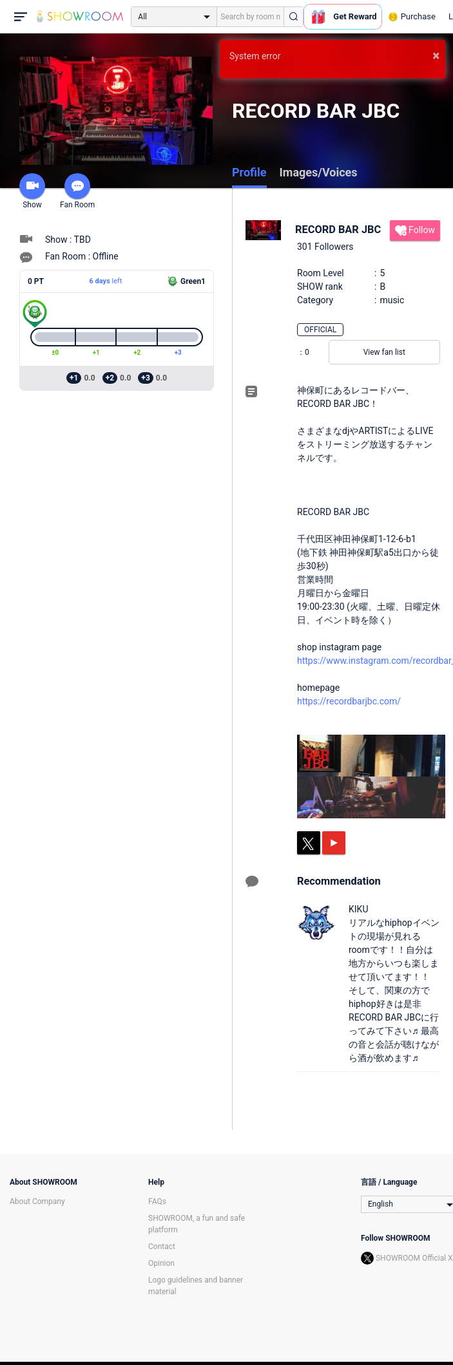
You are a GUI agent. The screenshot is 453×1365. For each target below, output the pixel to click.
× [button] (435, 55)
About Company (37, 1201)
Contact (161, 1246)
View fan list (384, 352)
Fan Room (77, 191)
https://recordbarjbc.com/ (349, 701)
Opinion (161, 1263)
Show (32, 191)
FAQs (157, 1201)
